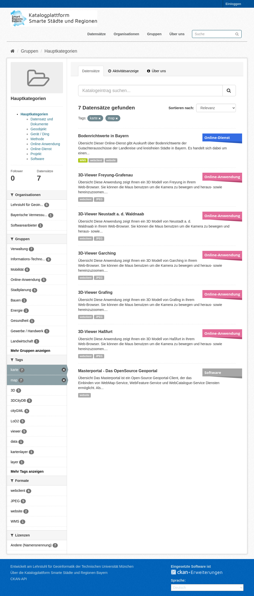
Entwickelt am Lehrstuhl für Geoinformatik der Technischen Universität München (71, 566)
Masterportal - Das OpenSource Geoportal (117, 371)
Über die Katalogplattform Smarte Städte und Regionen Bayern (58, 573)
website (111, 160)
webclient (96, 160)
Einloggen (233, 4)
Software (37, 159)
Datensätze (96, 34)
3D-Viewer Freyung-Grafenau (105, 175)
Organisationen (126, 34)
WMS (83, 160)
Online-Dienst (41, 149)
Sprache (178, 580)
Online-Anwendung (45, 144)
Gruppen (154, 34)
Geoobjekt (38, 129)
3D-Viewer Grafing (95, 292)
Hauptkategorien (60, 51)
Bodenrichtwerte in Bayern (103, 136)
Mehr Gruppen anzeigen (30, 351)
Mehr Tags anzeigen (27, 471)
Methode (37, 139)
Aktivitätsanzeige (123, 71)
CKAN (200, 572)
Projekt (36, 154)
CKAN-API (18, 579)
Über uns (177, 34)
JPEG (99, 199)
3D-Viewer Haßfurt (95, 332)
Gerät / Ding (40, 134)
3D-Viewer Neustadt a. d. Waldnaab (111, 214)
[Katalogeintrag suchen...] (150, 90)
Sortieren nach (180, 108)
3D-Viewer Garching (97, 253)
